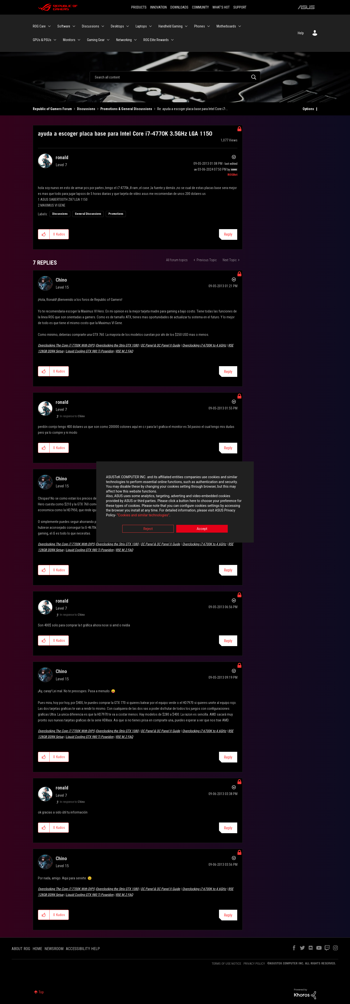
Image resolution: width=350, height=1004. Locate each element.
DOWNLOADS (179, 7)
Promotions (115, 214)
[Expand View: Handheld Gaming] (186, 26)
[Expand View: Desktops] (127, 26)
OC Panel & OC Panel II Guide (160, 345)
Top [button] (41, 992)
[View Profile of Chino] (61, 280)
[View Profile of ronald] (62, 157)
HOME (37, 948)
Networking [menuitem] (124, 40)
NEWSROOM (53, 948)
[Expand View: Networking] (135, 39)
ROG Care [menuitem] (39, 26)
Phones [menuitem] (199, 26)
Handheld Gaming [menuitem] (170, 26)
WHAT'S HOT (221, 7)
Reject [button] (148, 529)
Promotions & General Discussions (126, 109)
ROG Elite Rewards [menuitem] (156, 40)
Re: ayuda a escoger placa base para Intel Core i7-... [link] (192, 109)
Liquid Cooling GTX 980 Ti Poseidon (90, 351)
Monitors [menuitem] (69, 40)
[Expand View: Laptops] (150, 26)
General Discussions (88, 214)
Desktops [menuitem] (117, 26)
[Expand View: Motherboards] (239, 26)
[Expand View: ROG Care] (49, 26)
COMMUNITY (200, 7)
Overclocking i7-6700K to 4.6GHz (204, 345)
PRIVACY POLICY (254, 963)
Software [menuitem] (63, 26)
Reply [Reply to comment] (228, 371)
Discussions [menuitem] (90, 26)
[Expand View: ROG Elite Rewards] (172, 39)
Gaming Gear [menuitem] (96, 40)
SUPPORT (239, 7)
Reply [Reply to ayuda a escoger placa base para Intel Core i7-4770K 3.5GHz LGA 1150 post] (228, 234)
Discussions (86, 109)
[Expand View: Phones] (208, 26)
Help (301, 33)
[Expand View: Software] (73, 26)
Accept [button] (202, 529)
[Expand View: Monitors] (79, 39)
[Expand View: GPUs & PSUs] (54, 39)
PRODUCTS (139, 7)
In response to (72, 416)
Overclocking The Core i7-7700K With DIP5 (66, 345)
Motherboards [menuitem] (226, 26)
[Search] (175, 77)
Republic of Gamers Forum (52, 109)
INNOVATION (158, 7)
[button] (44, 234)
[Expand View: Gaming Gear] (108, 39)
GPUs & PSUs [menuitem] (42, 40)
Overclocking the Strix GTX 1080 (117, 345)
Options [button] (308, 109)
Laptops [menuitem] (141, 26)
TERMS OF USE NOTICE (226, 963)
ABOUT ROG (21, 948)
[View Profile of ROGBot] (232, 174)
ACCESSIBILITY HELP (83, 948)
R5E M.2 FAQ (124, 351)
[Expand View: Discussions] (102, 26)
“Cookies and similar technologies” (143, 515)
